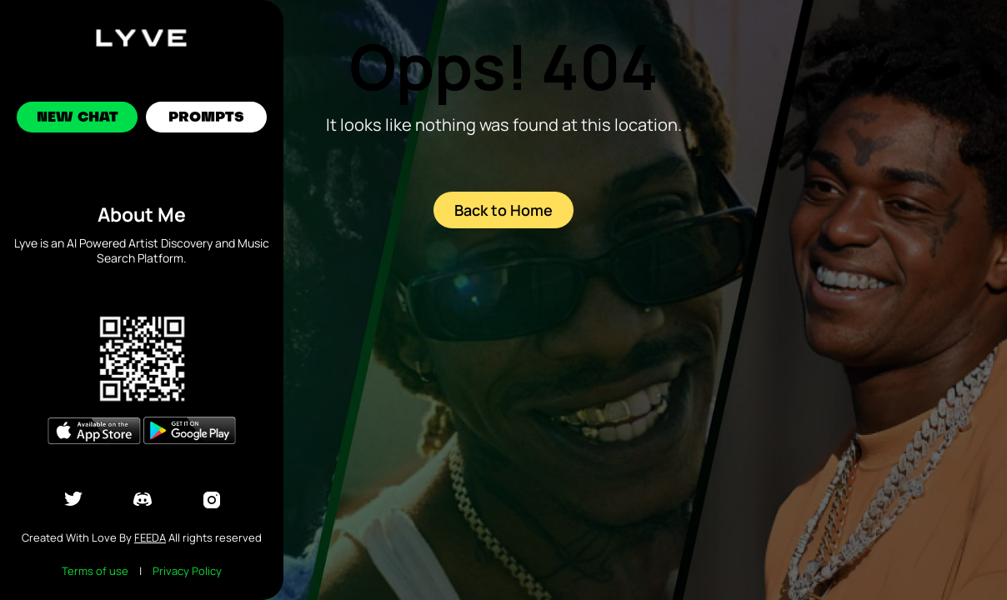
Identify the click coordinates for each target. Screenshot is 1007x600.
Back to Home (503, 210)
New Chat (77, 118)
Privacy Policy (187, 570)
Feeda (150, 537)
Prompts (206, 118)
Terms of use (95, 570)
